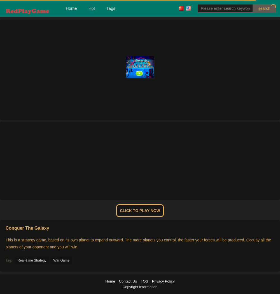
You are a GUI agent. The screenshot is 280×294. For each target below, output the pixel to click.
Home (71, 8)
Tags (110, 8)
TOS (144, 281)
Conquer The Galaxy (27, 228)
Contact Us (128, 281)
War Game (61, 260)
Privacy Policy (163, 281)
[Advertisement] (140, 161)
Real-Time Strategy (32, 260)
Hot (91, 8)
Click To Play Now (140, 210)
